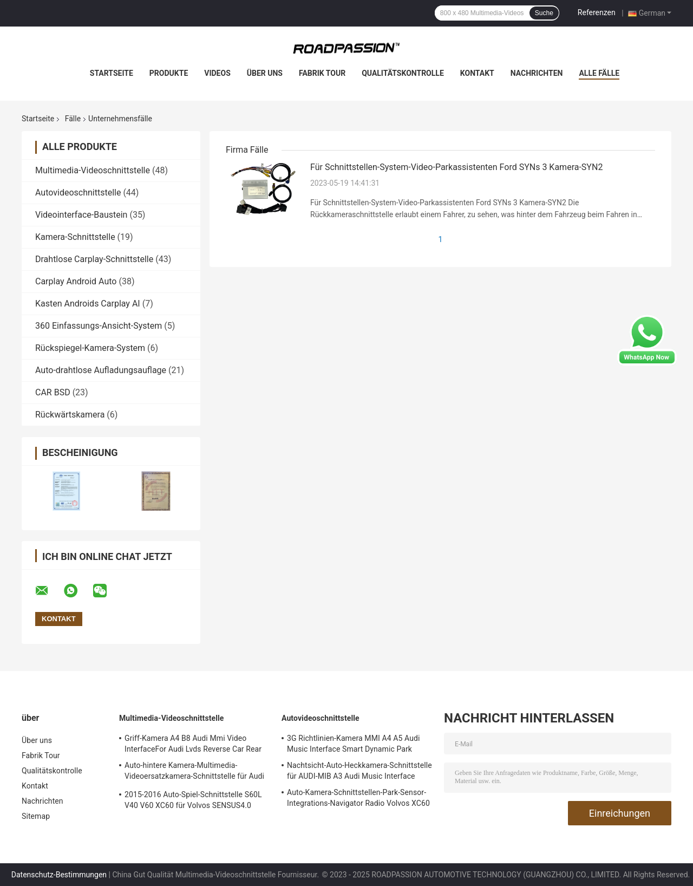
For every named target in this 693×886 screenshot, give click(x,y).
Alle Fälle (599, 73)
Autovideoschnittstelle (78, 192)
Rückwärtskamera (69, 414)
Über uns (265, 73)
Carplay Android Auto (75, 281)
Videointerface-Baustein (81, 215)
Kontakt (477, 73)
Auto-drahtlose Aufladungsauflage (100, 370)
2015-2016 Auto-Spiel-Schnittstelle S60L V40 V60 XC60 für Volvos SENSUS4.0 (193, 800)
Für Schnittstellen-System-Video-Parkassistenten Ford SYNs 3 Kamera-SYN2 (456, 167)
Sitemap (36, 816)
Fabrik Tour (322, 73)
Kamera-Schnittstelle (75, 237)
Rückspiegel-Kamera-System (90, 348)
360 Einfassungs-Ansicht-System (98, 326)
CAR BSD (52, 392)
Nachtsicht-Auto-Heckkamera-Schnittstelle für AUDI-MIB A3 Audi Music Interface (359, 770)
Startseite (111, 73)
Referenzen (597, 12)
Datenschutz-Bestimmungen (59, 874)
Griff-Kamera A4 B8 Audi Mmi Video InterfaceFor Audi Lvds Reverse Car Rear (193, 743)
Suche (544, 13)
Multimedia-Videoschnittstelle (92, 170)
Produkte (168, 73)
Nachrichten (537, 73)
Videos (217, 73)
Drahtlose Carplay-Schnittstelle (94, 259)
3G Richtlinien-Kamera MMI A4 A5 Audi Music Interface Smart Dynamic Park (353, 743)
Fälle (73, 118)
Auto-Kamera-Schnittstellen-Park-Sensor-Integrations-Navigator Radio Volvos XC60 (358, 797)
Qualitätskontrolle (403, 73)
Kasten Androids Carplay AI (87, 303)
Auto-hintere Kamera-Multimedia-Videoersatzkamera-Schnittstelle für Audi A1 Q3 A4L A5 (194, 772)
